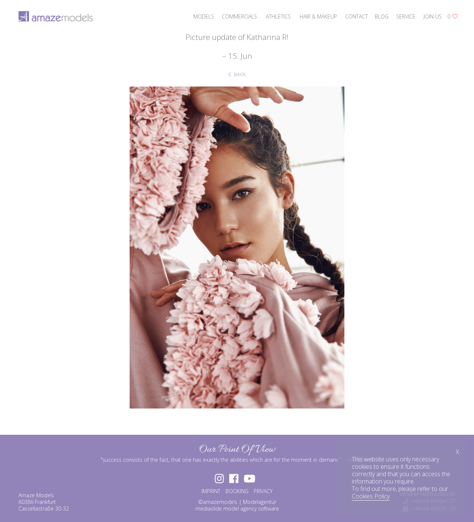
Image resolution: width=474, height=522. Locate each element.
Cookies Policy (371, 496)
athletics (278, 16)
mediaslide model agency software (237, 508)
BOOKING (237, 491)
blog (381, 16)
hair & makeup (318, 16)
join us (433, 16)
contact (356, 16)
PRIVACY (263, 491)
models (203, 16)
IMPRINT (210, 491)
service (405, 16)
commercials (239, 16)
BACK (237, 74)
